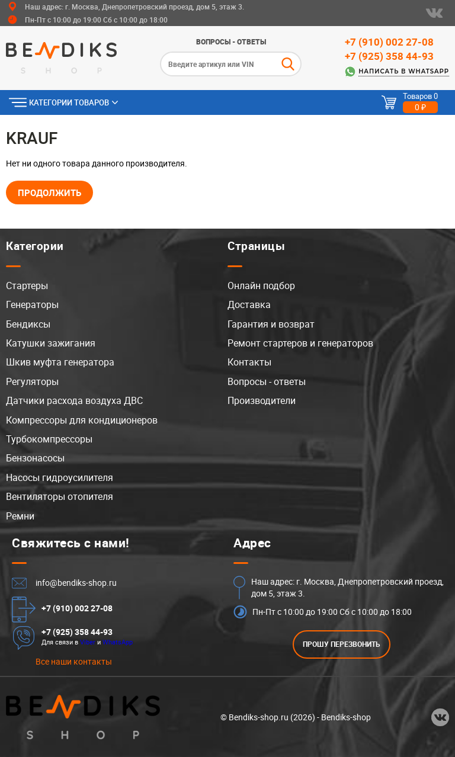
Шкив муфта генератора (60, 361)
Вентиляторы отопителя (59, 496)
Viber (87, 641)
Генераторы (32, 304)
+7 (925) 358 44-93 (389, 56)
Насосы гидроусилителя (59, 477)
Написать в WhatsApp (403, 71)
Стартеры (27, 285)
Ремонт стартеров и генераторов (300, 342)
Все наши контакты (74, 661)
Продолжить (49, 192)
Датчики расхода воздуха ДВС (74, 400)
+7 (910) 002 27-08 (389, 42)
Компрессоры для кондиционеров (82, 419)
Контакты (249, 361)
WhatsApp (117, 641)
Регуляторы (32, 381)
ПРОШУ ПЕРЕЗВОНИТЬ (341, 644)
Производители (262, 400)
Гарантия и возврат (271, 324)
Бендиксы (28, 324)
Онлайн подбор (261, 285)
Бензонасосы (35, 457)
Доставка (249, 304)
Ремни (20, 515)
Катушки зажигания (50, 342)
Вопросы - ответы (231, 41)
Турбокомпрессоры (49, 438)
